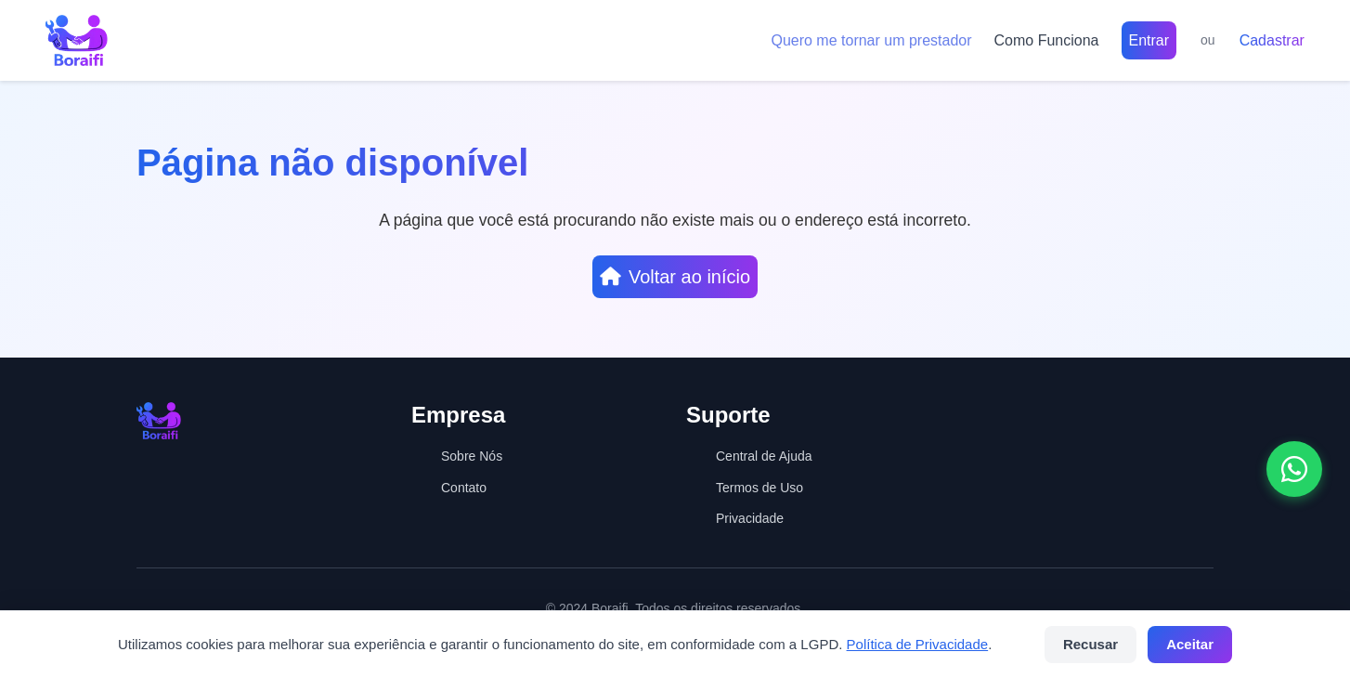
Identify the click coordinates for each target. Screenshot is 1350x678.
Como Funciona (1046, 40)
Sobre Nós (471, 456)
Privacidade (750, 518)
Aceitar (1190, 644)
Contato (464, 487)
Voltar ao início (675, 277)
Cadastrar (1272, 40)
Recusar (1090, 644)
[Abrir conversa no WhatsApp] (1294, 469)
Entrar (1149, 40)
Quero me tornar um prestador (871, 40)
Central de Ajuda (764, 456)
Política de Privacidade (918, 644)
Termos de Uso (759, 487)
